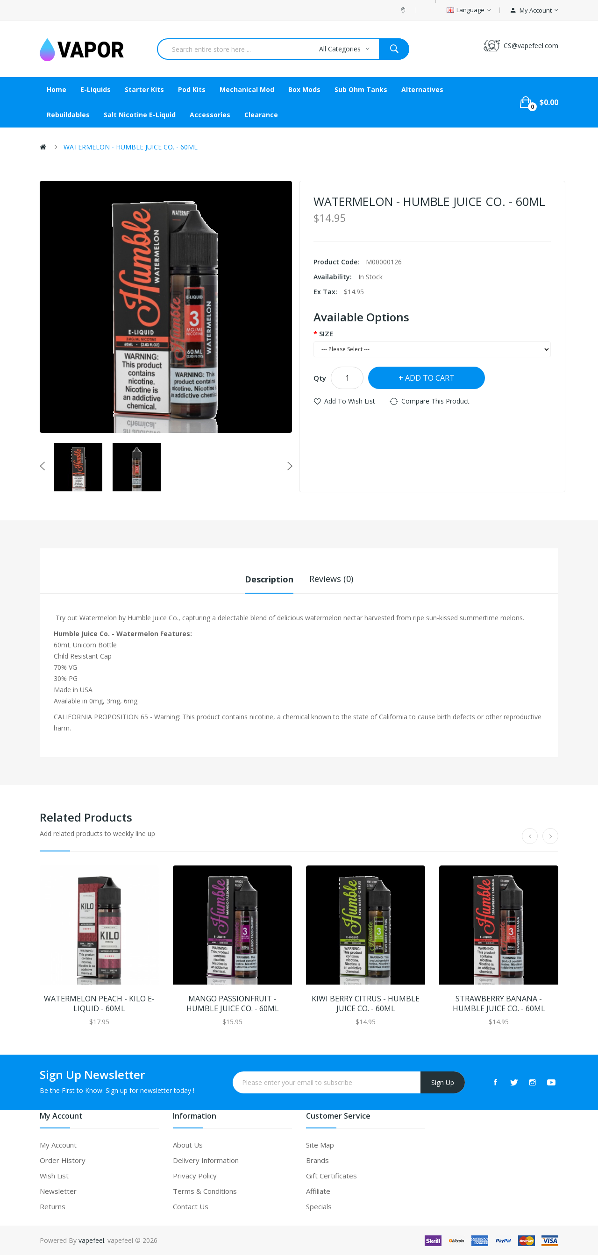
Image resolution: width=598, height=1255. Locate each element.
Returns (52, 1206)
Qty (319, 378)
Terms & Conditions (205, 1190)
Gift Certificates (331, 1175)
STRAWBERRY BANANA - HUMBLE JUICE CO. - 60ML (499, 1003)
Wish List (54, 1175)
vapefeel (91, 1239)
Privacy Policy (195, 1175)
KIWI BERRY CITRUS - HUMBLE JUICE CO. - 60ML (366, 1003)
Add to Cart (430, 378)
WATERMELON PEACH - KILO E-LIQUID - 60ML (99, 1003)
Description (269, 578)
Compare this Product (435, 401)
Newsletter (58, 1190)
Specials (319, 1206)
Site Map (320, 1144)
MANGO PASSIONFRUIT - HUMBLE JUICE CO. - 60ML (232, 1003)
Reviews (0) (331, 578)
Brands (317, 1159)
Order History (62, 1159)
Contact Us (190, 1206)
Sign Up (442, 1082)
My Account (58, 1144)
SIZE (326, 333)
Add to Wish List (349, 401)
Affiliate (318, 1190)
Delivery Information (206, 1159)
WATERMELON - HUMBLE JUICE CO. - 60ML (131, 146)
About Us (188, 1144)
